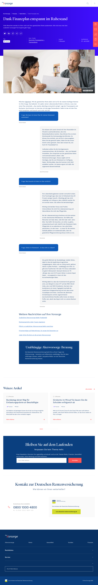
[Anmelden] (75, 460)
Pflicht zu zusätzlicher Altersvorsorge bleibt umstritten (36, 326)
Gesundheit (50, 542)
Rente (30, 542)
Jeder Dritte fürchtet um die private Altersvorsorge (35, 335)
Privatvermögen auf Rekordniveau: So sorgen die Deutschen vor (38, 331)
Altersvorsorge (9, 542)
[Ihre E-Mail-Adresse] (41, 460)
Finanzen (90, 542)
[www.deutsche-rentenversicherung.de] (66, 511)
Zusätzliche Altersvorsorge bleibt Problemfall (33, 318)
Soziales (70, 542)
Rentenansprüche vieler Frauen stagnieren (32, 322)
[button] (95, 24)
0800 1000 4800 (25, 507)
